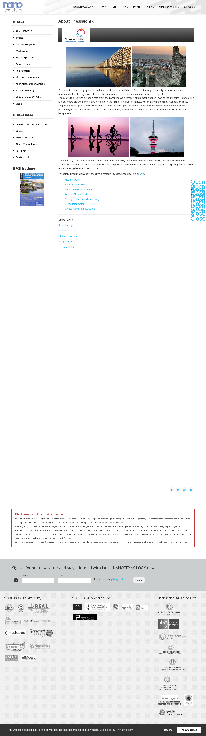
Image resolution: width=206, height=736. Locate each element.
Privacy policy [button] (125, 729)
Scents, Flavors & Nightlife (130, 190)
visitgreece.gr (65, 241)
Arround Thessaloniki (130, 195)
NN (114, 7)
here (142, 173)
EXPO (149, 7)
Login (188, 7)
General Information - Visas (31, 124)
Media (19, 103)
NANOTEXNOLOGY (83, 7)
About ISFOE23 (23, 31)
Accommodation (24, 137)
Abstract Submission (27, 77)
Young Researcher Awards (30, 83)
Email (60, 574)
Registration (22, 70)
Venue (19, 130)
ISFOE (103, 7)
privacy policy (118, 579)
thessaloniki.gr (65, 225)
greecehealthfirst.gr (68, 246)
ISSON (136, 7)
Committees (22, 64)
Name (24, 574)
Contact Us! (22, 157)
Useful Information (130, 204)
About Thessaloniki (26, 144)
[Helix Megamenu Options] (201, 7)
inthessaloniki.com (68, 236)
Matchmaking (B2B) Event (30, 97)
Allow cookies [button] (189, 730)
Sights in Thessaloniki (130, 185)
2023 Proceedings (25, 90)
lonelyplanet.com (67, 230)
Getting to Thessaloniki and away (130, 200)
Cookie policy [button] (107, 729)
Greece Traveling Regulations (130, 209)
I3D (124, 7)
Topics (19, 37)
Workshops (21, 50)
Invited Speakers (24, 57)
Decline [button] (168, 730)
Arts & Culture (130, 180)
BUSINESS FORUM (168, 7)
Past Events (22, 150)
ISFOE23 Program (25, 44)
